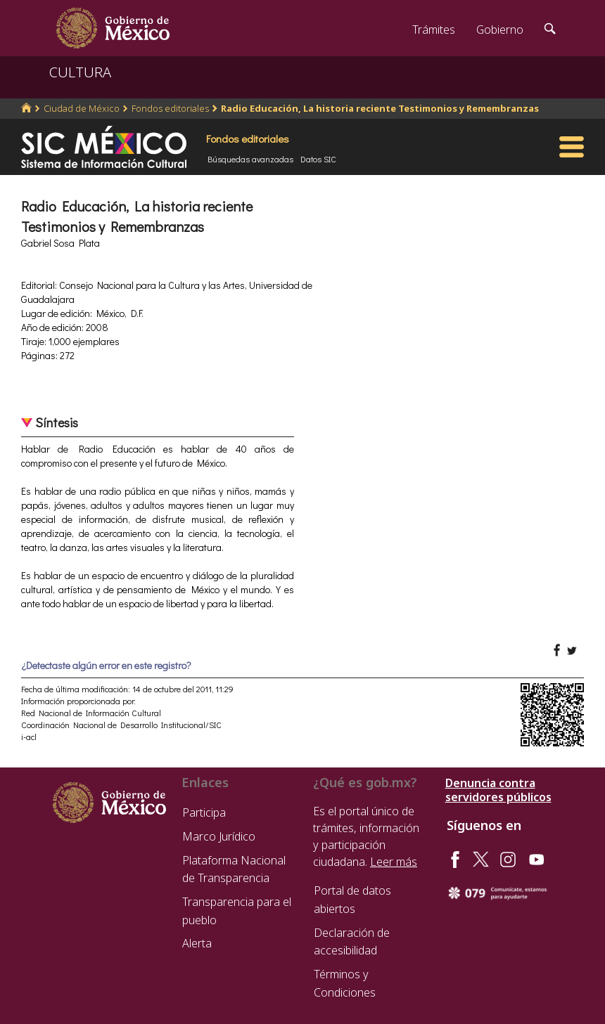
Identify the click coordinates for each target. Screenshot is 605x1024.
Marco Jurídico (218, 836)
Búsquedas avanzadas (250, 158)
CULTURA (80, 72)
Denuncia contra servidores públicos (498, 790)
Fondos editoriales (170, 108)
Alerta (197, 943)
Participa (204, 812)
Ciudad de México (82, 108)
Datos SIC (318, 158)
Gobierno (499, 29)
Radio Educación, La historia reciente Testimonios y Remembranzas (380, 108)
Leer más (393, 861)
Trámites (433, 29)
